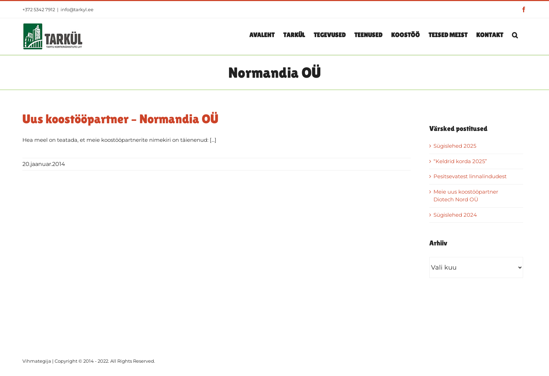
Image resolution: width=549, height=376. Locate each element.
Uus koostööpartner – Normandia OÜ (120, 119)
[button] (515, 34)
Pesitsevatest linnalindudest (470, 176)
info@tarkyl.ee (77, 9)
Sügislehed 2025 (454, 145)
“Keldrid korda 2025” (460, 161)
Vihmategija (36, 361)
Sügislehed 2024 (455, 214)
